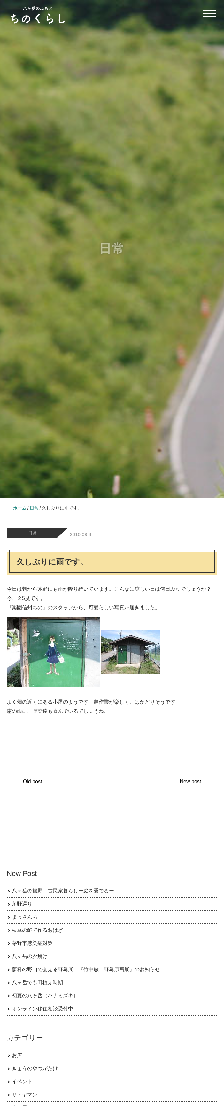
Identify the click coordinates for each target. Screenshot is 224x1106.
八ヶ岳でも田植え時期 (37, 982)
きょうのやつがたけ (35, 1068)
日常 (32, 533)
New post (190, 781)
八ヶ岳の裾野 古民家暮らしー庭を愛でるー (63, 890)
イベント (22, 1081)
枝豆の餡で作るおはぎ (37, 930)
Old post (32, 781)
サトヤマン (24, 1094)
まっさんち (24, 917)
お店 (17, 1055)
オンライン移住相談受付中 (42, 1008)
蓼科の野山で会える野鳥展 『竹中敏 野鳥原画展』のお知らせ (86, 969)
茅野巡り (22, 904)
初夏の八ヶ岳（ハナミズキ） (45, 995)
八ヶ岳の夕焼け (30, 956)
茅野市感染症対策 (32, 943)
